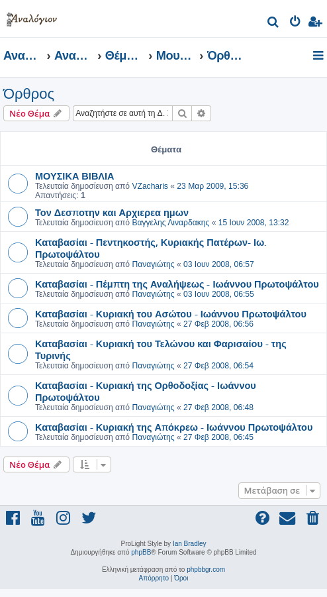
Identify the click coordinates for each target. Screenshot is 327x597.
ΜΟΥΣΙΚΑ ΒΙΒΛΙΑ (75, 176)
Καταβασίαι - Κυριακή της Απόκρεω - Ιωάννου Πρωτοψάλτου (173, 427)
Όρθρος (28, 93)
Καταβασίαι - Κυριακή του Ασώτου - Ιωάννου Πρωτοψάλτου (170, 313)
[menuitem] (273, 23)
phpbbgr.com (206, 569)
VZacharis (149, 186)
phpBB (141, 552)
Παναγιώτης (153, 264)
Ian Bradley (190, 543)
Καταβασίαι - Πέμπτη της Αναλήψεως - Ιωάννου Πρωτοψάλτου (177, 284)
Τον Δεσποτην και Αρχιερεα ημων (112, 212)
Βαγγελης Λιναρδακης (170, 222)
